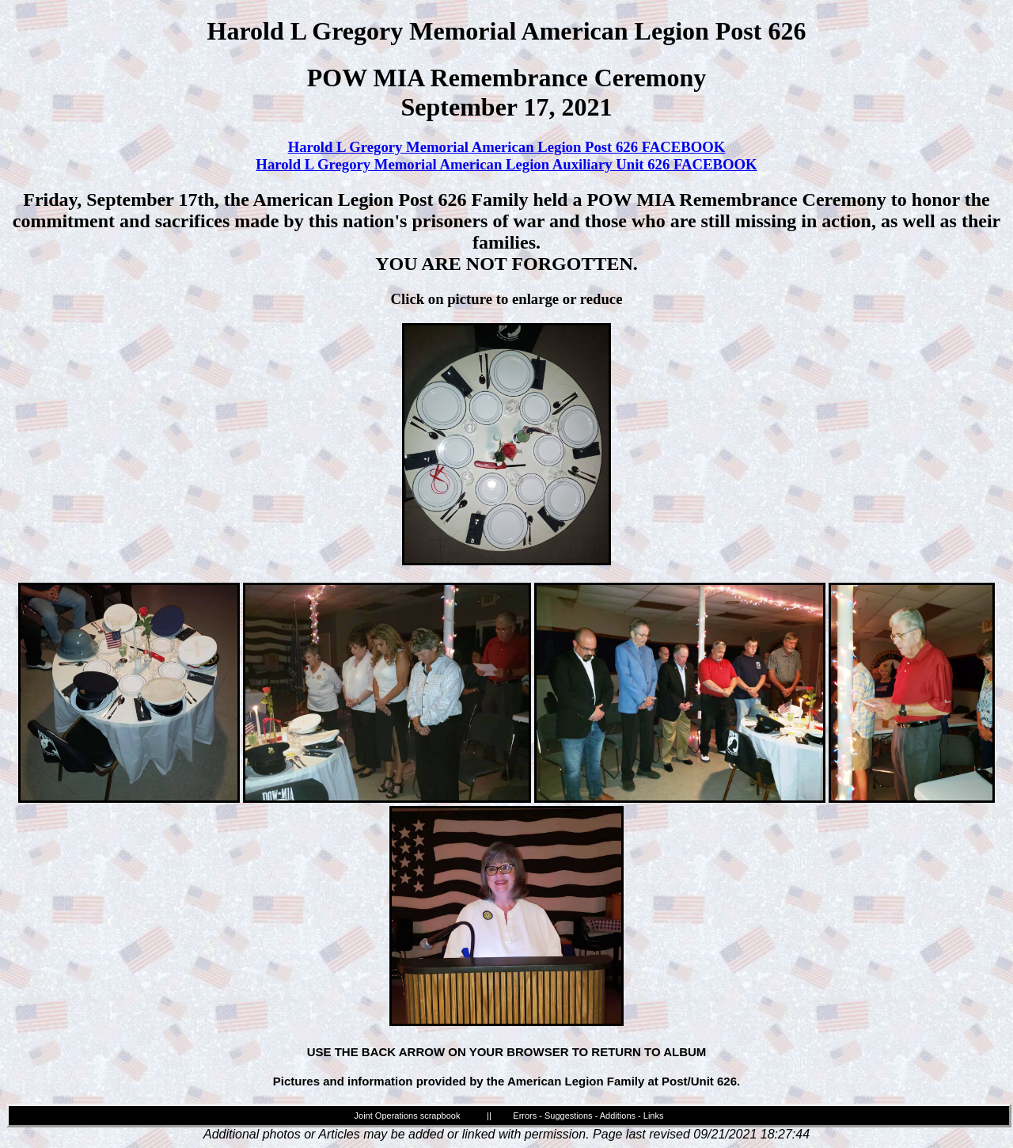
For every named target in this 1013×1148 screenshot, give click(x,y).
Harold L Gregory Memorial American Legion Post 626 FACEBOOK (507, 147)
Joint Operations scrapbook (408, 1115)
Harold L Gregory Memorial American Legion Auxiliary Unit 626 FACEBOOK (506, 164)
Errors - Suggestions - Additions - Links (588, 1115)
